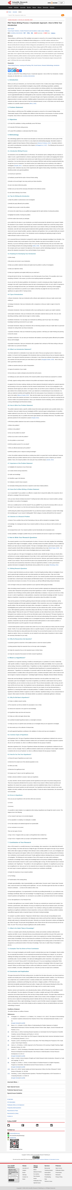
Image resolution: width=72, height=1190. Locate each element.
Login (61, 2)
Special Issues (37, 1182)
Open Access (59, 1168)
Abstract (10, 36)
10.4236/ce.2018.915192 (16, 33)
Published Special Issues (14, 1090)
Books (29, 7)
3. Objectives (12, 119)
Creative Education (12, 19)
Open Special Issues (13, 1086)
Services (45, 7)
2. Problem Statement (15, 107)
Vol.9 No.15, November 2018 (25, 19)
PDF (24, 33)
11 (8, 1073)
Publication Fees (38, 1180)
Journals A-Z (25, 1168)
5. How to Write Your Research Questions (22, 537)
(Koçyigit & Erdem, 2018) (48, 359)
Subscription (48, 1172)
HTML (28, 33)
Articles (16, 7)
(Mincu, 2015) (33, 103)
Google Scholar (15, 1023)
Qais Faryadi (11, 28)
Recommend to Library (13, 1113)
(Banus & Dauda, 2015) (23, 395)
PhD (32, 65)
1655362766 (13, 1137)
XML (32, 33)
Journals (22, 7)
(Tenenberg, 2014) (54, 565)
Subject (24, 1170)
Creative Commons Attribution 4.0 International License (47, 1159)
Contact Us (25, 1177)
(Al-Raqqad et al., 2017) (41, 145)
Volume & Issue (48, 1181)
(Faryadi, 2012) (35, 417)
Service (47, 1166)
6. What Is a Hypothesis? (16, 658)
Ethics (35, 1169)
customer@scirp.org (15, 1133)
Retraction (58, 1174)
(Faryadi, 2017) (18, 165)
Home (10, 7)
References (11, 1014)
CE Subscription (11, 1102)
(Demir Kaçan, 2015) (54, 548)
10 (8, 1069)
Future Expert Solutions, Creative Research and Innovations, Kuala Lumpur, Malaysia (28, 30)
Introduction (56, 65)
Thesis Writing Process (13, 65)
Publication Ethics (60, 1170)
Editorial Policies (38, 1171)
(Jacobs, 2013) (50, 459)
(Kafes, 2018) (36, 245)
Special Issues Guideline (14, 1093)
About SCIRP (36, 1166)
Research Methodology (47, 65)
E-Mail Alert (10, 1099)
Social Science (37, 65)
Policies (58, 1166)
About (39, 7)
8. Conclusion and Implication (18, 971)
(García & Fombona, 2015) (44, 143)
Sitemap (24, 1174)
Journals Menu (13, 1082)
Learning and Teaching (25, 65)
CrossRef (22, 1023)
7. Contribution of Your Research (19, 842)
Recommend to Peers (12, 1110)
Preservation (59, 1172)
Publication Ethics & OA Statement (15, 1105)
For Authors (36, 1174)
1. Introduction (13, 80)
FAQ (46, 1179)
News (34, 7)
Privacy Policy (59, 1177)
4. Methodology (13, 135)
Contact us (10, 1116)
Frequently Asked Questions (14, 1107)
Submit (52, 7)
